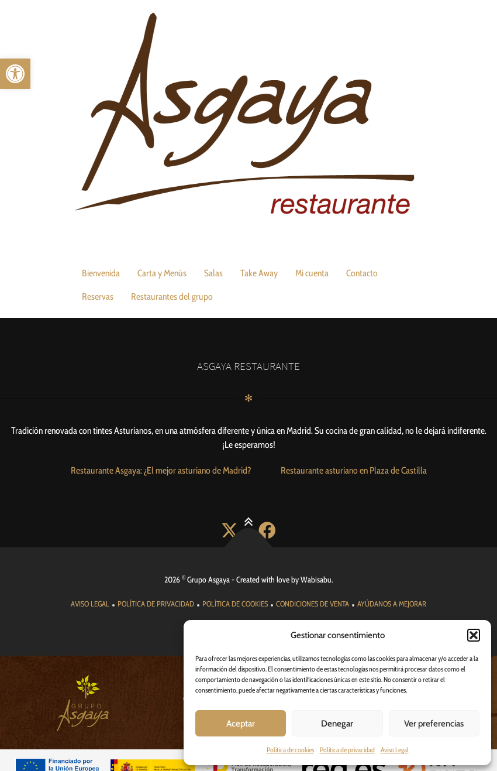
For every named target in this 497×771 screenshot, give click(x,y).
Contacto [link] (362, 273)
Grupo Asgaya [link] (208, 562)
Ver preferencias (434, 723)
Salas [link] (213, 273)
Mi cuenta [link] (312, 273)
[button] (473, 635)
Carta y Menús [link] (162, 273)
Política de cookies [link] (290, 749)
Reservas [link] (97, 296)
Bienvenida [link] (101, 273)
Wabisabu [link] (316, 562)
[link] (15, 74)
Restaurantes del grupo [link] (172, 296)
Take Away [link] (259, 273)
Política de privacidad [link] (347, 749)
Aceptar (240, 723)
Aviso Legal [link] (395, 749)
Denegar (337, 723)
